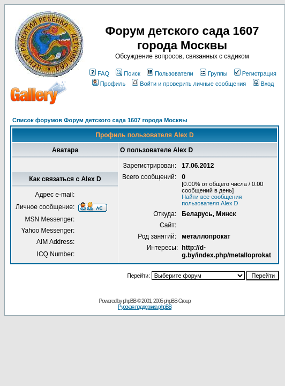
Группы (214, 73)
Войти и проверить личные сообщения (189, 83)
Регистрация (255, 73)
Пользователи (170, 73)
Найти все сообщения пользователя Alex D (212, 200)
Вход (263, 83)
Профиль (109, 83)
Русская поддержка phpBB (144, 307)
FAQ (99, 73)
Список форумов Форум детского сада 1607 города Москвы (100, 120)
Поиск (128, 73)
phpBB (129, 301)
